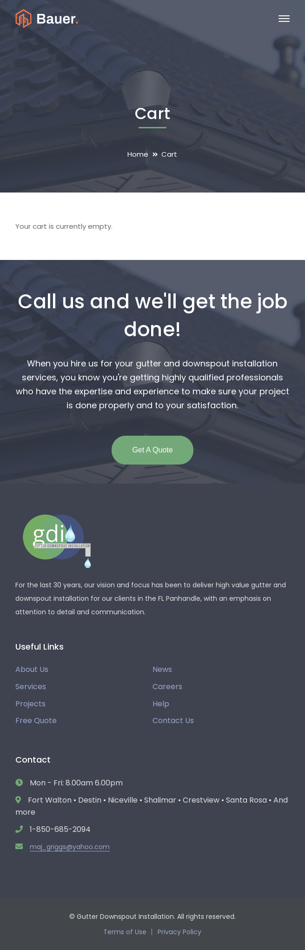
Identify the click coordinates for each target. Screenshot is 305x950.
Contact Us (173, 720)
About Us (31, 669)
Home (137, 154)
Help (160, 703)
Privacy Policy (179, 932)
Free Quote (36, 720)
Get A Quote (152, 450)
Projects (30, 703)
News (162, 669)
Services (30, 686)
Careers (167, 686)
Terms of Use (124, 932)
